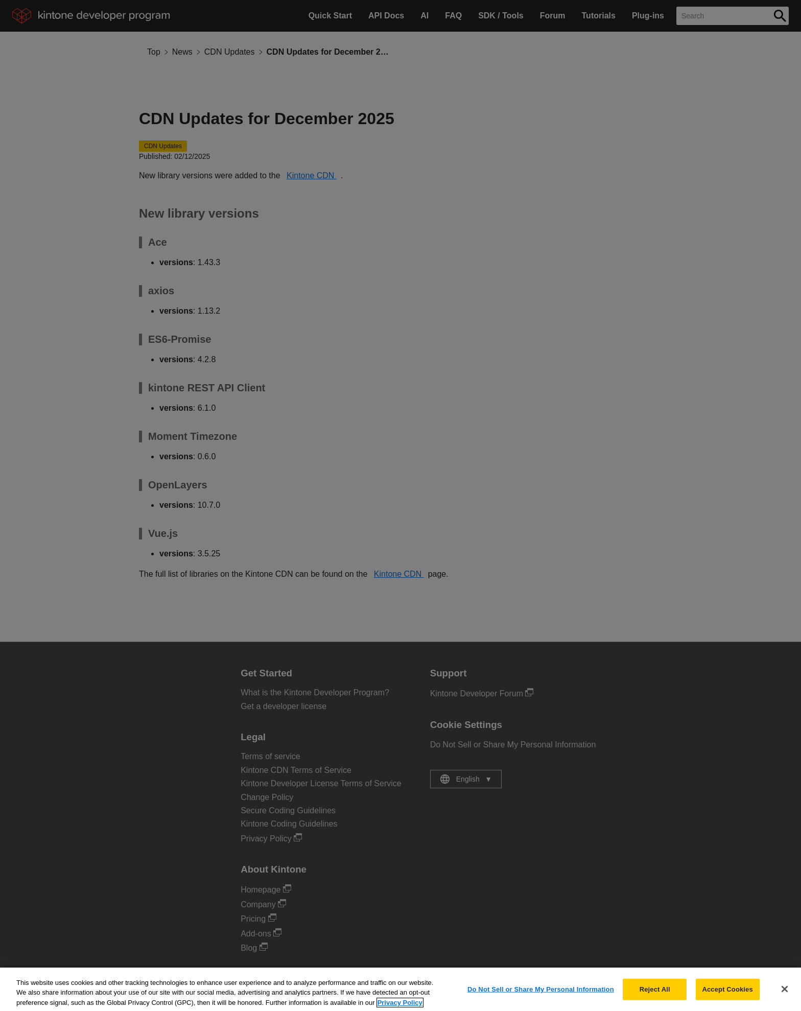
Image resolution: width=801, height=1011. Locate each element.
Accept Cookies (727, 995)
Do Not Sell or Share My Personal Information (540, 995)
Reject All (655, 995)
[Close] (784, 994)
